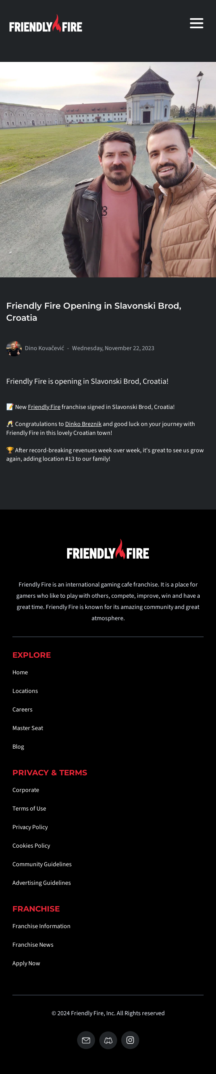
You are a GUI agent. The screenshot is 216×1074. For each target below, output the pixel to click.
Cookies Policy (31, 845)
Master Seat (27, 728)
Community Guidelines (42, 864)
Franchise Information (41, 926)
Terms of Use (29, 808)
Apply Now (26, 963)
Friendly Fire (44, 407)
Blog (18, 746)
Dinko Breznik (83, 424)
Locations (25, 691)
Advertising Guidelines (41, 883)
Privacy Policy (30, 827)
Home (20, 672)
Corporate (25, 790)
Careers (22, 709)
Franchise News (33, 945)
